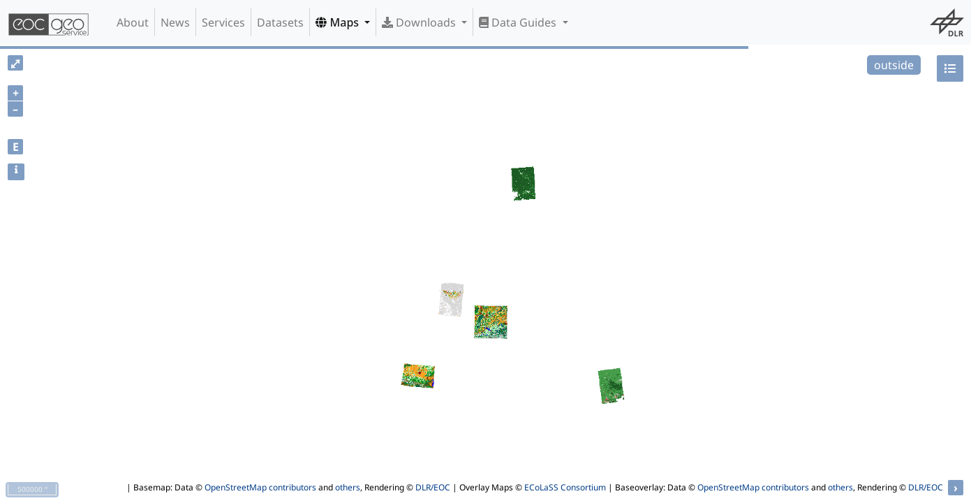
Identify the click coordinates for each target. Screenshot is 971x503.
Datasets (280, 22)
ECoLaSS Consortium (565, 487)
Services (223, 22)
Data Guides (519, 22)
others (347, 487)
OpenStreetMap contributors (260, 487)
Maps (339, 22)
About (133, 22)
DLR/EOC (432, 487)
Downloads (420, 22)
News (175, 22)
